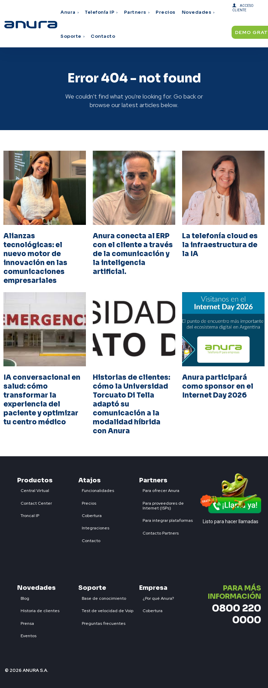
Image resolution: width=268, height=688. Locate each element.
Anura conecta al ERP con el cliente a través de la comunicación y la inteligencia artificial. (133, 254)
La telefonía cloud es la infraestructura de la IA (220, 245)
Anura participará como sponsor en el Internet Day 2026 (217, 386)
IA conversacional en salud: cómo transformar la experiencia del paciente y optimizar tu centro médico (41, 399)
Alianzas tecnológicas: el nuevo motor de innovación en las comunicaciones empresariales (35, 258)
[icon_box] (33, 489)
